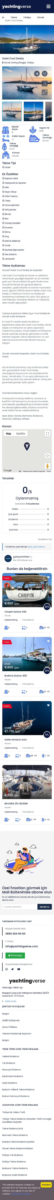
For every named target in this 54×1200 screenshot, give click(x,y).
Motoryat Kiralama (11, 1069)
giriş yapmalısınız (36, 546)
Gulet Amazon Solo (15, 739)
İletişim (5, 1013)
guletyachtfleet (21, 556)
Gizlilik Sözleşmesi (11, 1020)
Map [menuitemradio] (8, 433)
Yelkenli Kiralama (10, 1056)
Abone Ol (45, 906)
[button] (45, 92)
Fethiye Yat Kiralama (12, 1155)
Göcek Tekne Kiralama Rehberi (17, 1148)
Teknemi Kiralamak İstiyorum (16, 1033)
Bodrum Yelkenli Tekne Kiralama (18, 1089)
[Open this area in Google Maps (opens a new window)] (7, 470)
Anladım (46, 1184)
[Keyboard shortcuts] (20, 471)
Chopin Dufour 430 (15, 611)
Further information (21, 1193)
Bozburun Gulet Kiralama (14, 1174)
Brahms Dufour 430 (15, 675)
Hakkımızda (10, 1001)
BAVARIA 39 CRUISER (16, 803)
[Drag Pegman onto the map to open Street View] (47, 466)
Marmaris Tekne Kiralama (15, 1135)
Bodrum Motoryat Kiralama (15, 1096)
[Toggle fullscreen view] (47, 433)
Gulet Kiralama (9, 1082)
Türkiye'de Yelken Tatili (13, 1112)
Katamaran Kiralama (12, 1076)
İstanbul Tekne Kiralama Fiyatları (18, 1141)
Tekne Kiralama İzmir (12, 1128)
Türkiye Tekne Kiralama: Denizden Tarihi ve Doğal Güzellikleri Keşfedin (26, 1120)
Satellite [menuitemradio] (20, 433)
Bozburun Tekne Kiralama (15, 1168)
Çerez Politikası (9, 1027)
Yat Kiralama (8, 1063)
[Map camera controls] (47, 456)
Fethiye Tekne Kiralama (14, 1161)
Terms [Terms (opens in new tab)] (49, 471)
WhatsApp (15, 955)
